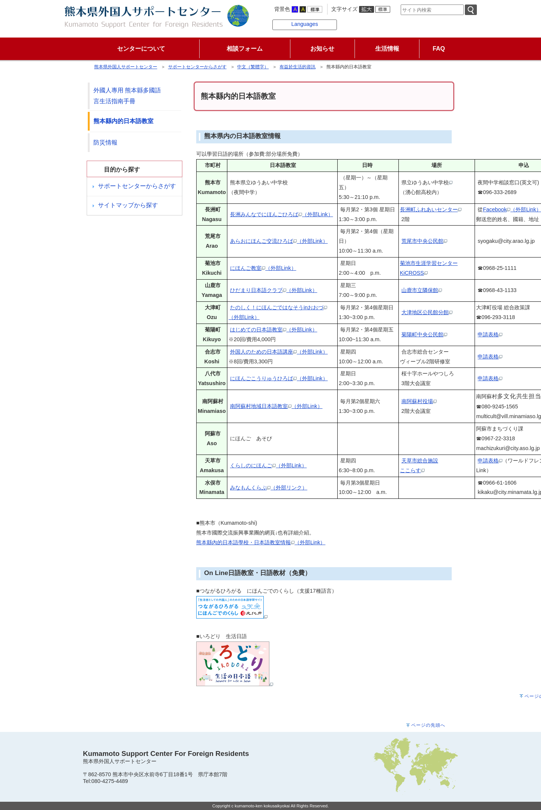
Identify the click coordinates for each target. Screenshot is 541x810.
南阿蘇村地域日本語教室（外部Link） (276, 406)
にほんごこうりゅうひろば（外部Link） (279, 378)
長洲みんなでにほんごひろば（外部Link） (281, 214)
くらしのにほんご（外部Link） (268, 465)
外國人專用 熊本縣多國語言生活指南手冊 (127, 95)
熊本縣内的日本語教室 (123, 121)
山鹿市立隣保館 (421, 290)
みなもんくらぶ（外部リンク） (268, 488)
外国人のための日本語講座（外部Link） (279, 352)
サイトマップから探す (128, 205)
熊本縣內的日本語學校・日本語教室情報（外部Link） (260, 542)
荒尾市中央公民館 (424, 241)
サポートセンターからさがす (197, 66)
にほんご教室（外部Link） (263, 268)
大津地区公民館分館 (426, 312)
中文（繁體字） (253, 66)
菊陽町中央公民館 (424, 334)
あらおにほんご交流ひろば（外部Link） (279, 241)
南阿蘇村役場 (419, 401)
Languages (304, 24)
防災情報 (105, 142)
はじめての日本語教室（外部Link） (273, 330)
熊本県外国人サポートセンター (125, 66)
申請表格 (490, 334)
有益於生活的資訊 (298, 66)
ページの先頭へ (428, 725)
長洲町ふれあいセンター (430, 209)
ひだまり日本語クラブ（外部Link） (273, 290)
